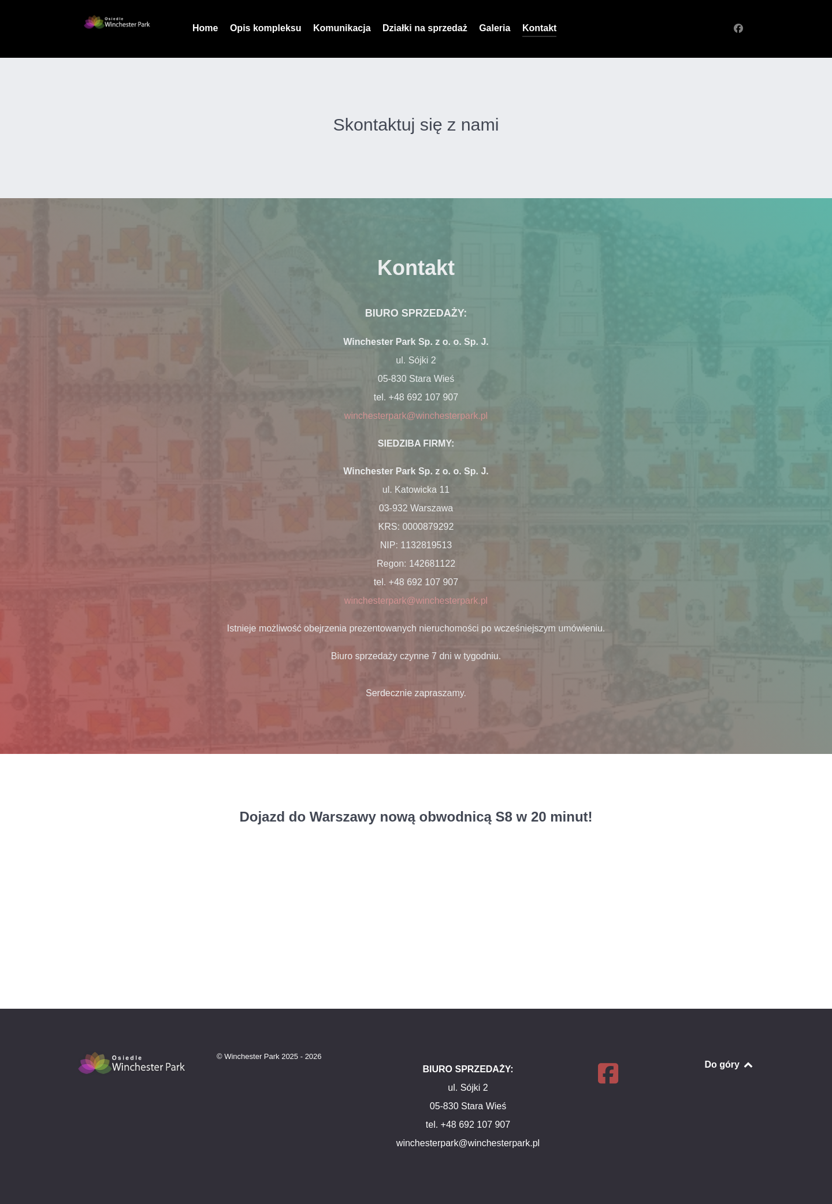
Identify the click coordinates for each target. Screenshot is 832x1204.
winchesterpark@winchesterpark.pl (416, 416)
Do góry (729, 1064)
